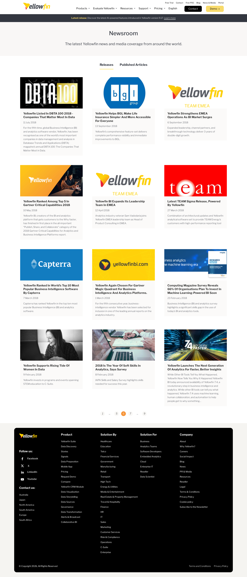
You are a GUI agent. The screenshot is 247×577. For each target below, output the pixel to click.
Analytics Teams (148, 446)
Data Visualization (70, 491)
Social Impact (187, 456)
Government (107, 461)
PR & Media (186, 471)
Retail (103, 471)
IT (102, 517)
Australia (23, 494)
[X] (39, 466)
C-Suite (104, 547)
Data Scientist (147, 476)
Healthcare (106, 441)
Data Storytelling (69, 496)
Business (144, 441)
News (183, 466)
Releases (106, 65)
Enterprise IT (146, 466)
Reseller (144, 471)
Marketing (106, 527)
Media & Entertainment (112, 491)
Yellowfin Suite (68, 441)
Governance (67, 507)
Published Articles (133, 65)
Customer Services (110, 532)
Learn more (170, 17)
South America (26, 509)
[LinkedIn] (39, 472)
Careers (184, 451)
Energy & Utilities (109, 486)
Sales (103, 522)
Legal (182, 486)
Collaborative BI (69, 522)
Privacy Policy (187, 496)
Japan (22, 499)
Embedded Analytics (150, 456)
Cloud (143, 461)
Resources (185, 476)
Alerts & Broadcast (70, 517)
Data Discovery (68, 446)
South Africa (25, 520)
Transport (105, 476)
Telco (103, 451)
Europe (22, 515)
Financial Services (110, 456)
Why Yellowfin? (187, 446)
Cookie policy (186, 501)
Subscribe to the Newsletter (194, 507)
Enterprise (106, 552)
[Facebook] (39, 459)
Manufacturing (108, 466)
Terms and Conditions (200, 566)
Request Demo (68, 476)
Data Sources (68, 501)
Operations (106, 542)
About (183, 441)
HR (102, 512)
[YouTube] (39, 479)
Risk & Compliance (110, 537)
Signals (64, 456)
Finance (105, 507)
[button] (83, 8)
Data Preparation (69, 461)
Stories (64, 451)
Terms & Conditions (190, 491)
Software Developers (150, 451)
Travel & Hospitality (110, 501)
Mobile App (66, 466)
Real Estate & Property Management (119, 496)
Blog (182, 461)
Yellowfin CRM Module (72, 486)
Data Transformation (71, 512)
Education (106, 446)
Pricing (64, 471)
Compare (65, 481)
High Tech (106, 481)
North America (26, 504)
